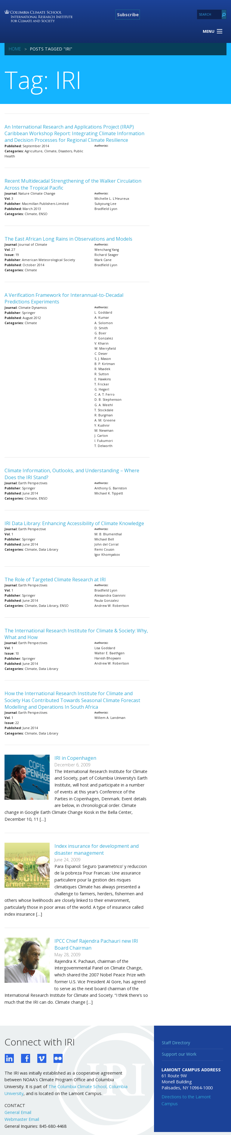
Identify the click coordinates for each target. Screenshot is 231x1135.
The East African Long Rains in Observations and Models (68, 239)
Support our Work (179, 1054)
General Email (18, 1112)
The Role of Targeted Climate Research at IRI (55, 579)
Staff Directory (176, 1042)
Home (15, 49)
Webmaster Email (22, 1119)
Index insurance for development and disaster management (96, 849)
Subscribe (128, 14)
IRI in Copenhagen (75, 758)
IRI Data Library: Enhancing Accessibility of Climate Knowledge (74, 523)
